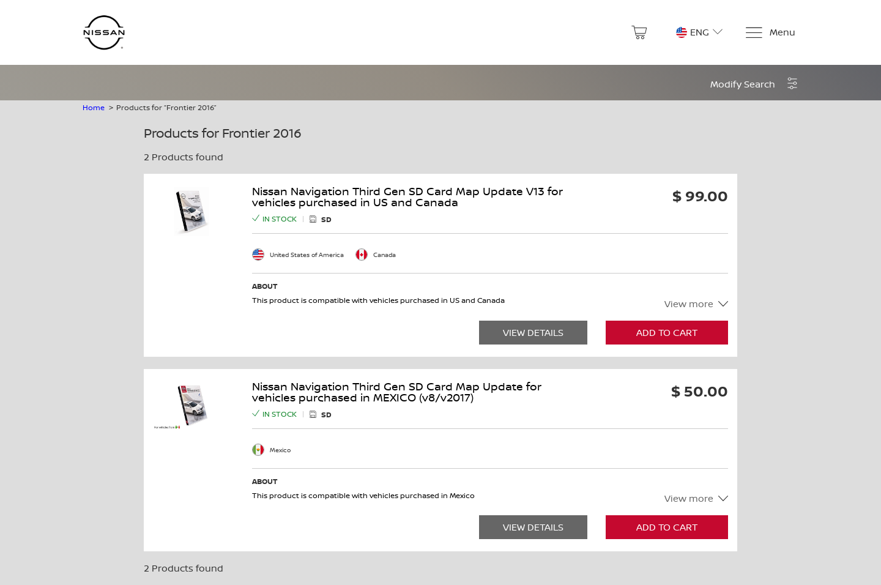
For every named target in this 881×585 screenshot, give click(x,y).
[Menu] (770, 32)
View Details (533, 332)
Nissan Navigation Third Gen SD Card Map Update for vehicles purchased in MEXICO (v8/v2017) (396, 392)
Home (94, 107)
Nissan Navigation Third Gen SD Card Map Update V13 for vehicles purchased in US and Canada (407, 197)
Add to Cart (666, 332)
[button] (754, 84)
